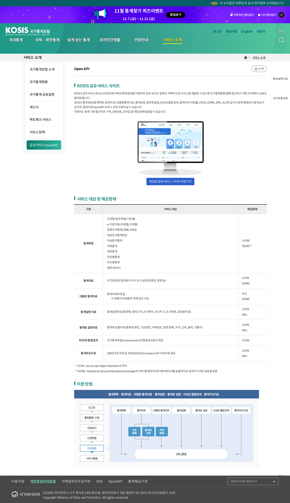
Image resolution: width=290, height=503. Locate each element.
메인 (245, 57)
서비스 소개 (259, 57)
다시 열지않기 (268, 15)
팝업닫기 (281, 15)
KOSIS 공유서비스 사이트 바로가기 (170, 181)
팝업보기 (175, 15)
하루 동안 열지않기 (244, 15)
